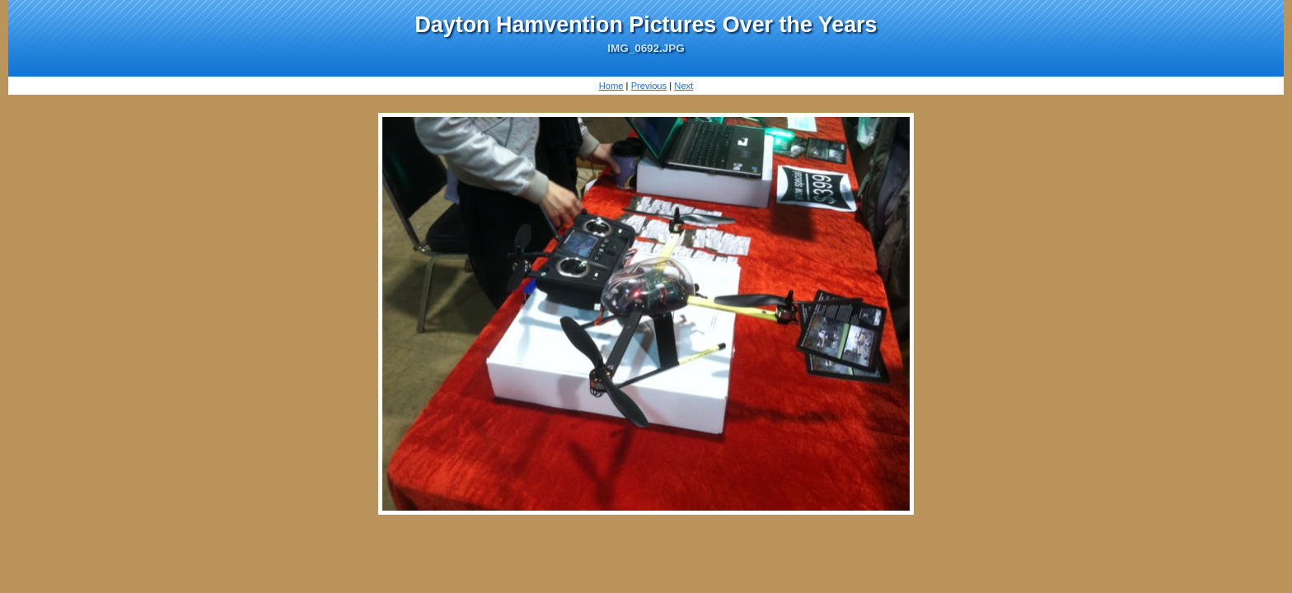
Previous (649, 86)
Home (611, 86)
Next (683, 86)
